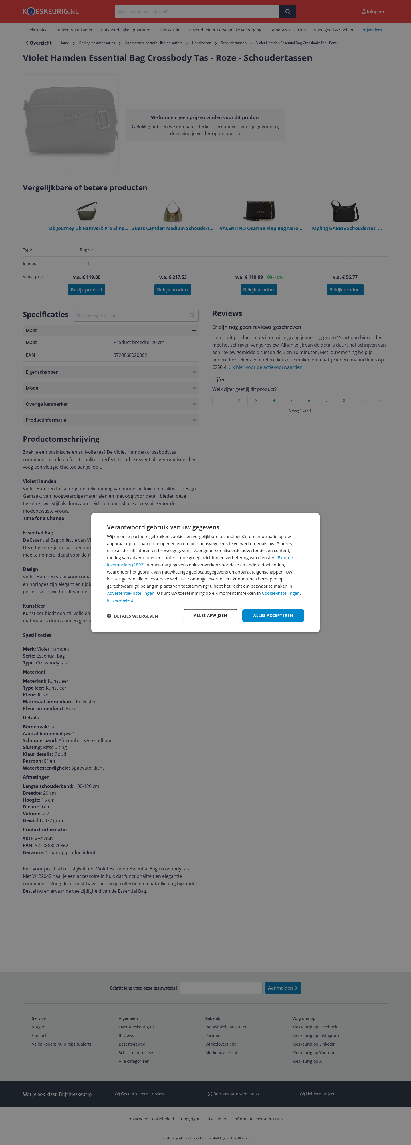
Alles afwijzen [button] (210, 615)
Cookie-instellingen (281, 593)
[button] (132, 615)
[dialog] (205, 572)
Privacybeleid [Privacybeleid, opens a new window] (120, 600)
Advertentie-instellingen (130, 593)
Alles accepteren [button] (273, 615)
